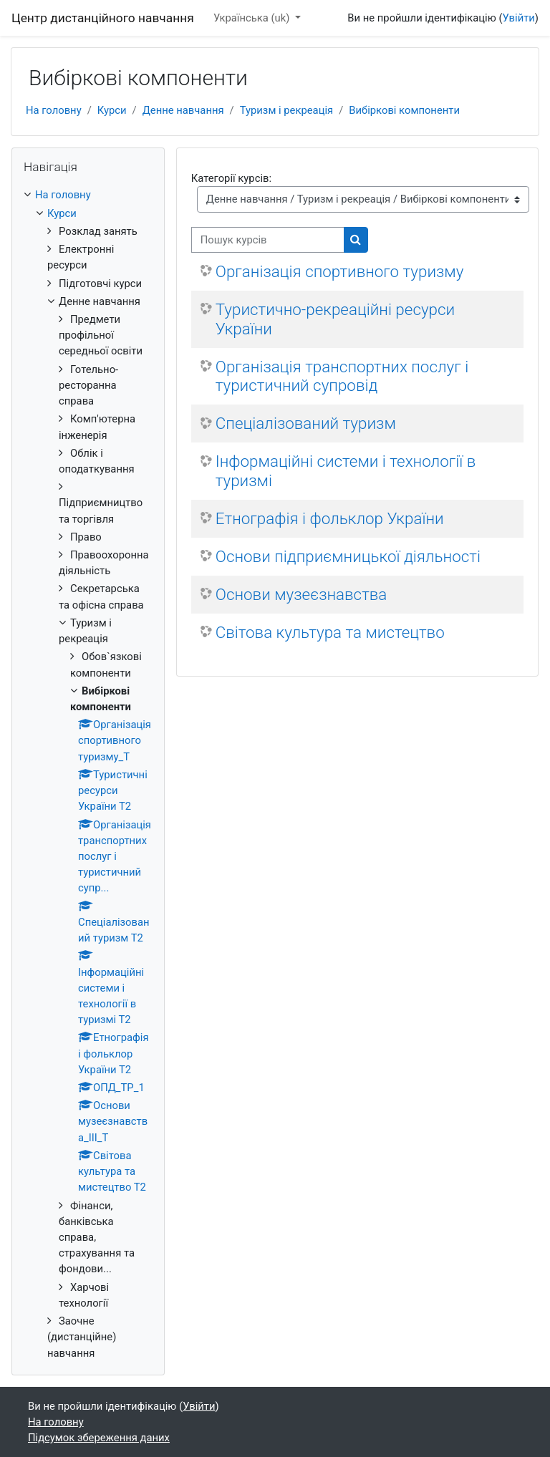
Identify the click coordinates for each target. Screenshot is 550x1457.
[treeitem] (88, 773)
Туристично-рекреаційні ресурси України (335, 319)
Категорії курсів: (231, 178)
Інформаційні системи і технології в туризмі (346, 471)
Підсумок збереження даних (99, 1437)
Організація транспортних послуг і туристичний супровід (342, 376)
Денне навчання (183, 110)
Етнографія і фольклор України (330, 518)
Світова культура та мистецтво (330, 632)
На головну (54, 110)
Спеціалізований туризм (306, 423)
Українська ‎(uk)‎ (252, 17)
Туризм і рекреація (286, 110)
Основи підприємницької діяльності (348, 556)
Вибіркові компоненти (404, 110)
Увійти (519, 17)
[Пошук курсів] (267, 240)
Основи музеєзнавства (301, 594)
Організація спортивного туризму (340, 271)
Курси (112, 110)
